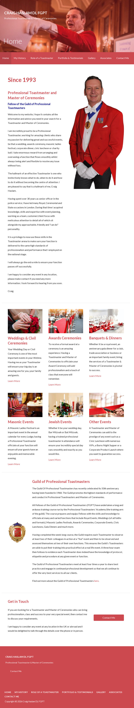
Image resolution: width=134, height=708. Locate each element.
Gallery (91, 58)
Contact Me (122, 58)
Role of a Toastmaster (42, 58)
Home (5, 58)
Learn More (14, 380)
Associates (106, 58)
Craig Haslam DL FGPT (25, 13)
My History (20, 58)
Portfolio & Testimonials (70, 58)
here (96, 580)
